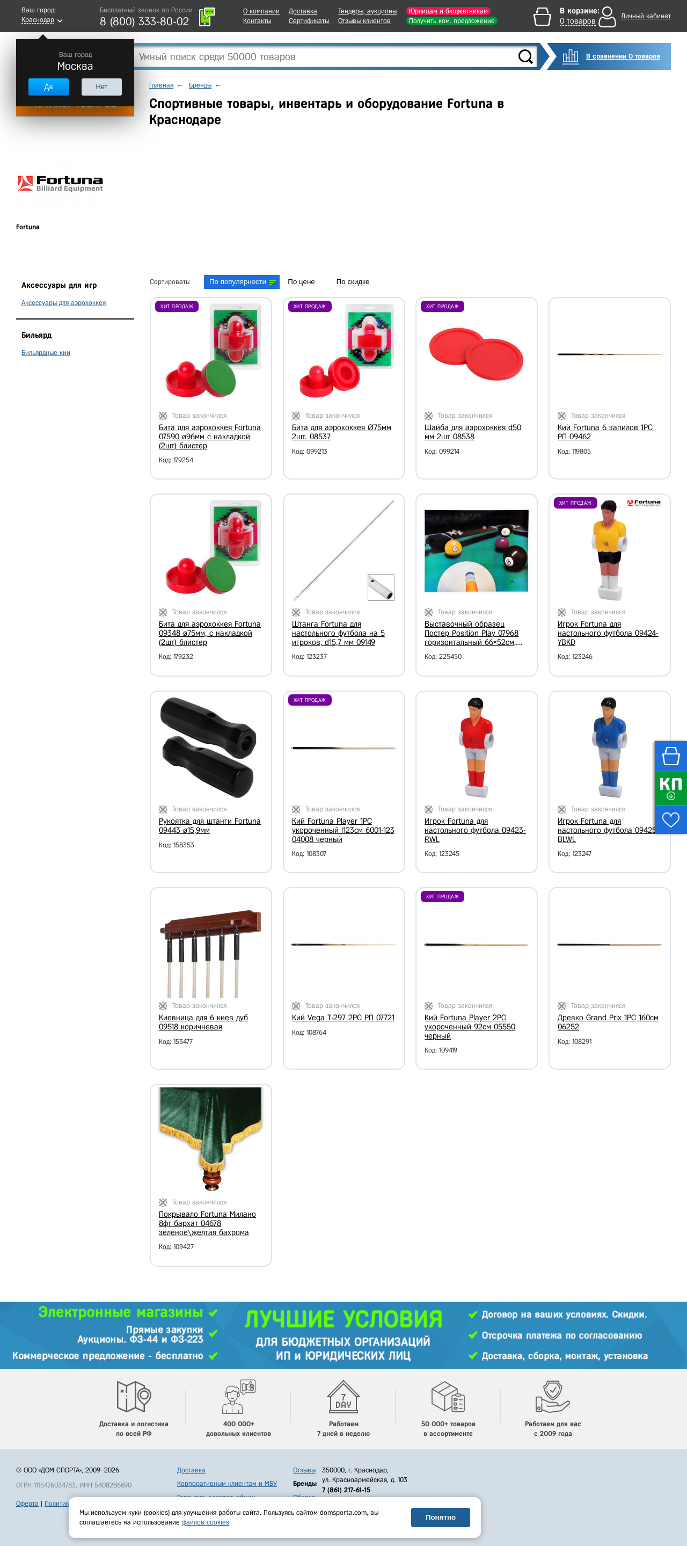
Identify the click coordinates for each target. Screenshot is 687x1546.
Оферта (27, 1503)
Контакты (257, 20)
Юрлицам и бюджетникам (448, 11)
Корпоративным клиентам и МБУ (227, 1483)
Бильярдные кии (45, 352)
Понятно (441, 1517)
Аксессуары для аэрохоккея (63, 302)
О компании (261, 11)
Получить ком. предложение (452, 20)
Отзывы (304, 1470)
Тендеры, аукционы (367, 11)
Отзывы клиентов (364, 20)
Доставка (303, 11)
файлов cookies (205, 1522)
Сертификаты (309, 20)
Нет (101, 87)
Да (48, 87)
